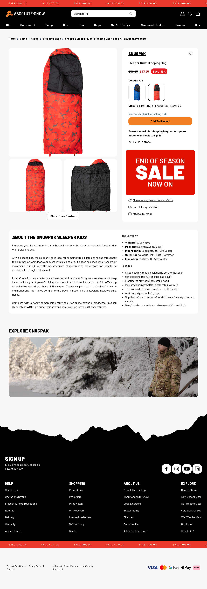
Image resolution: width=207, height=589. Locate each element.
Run (81, 24)
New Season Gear (191, 496)
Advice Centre (13, 530)
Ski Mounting (76, 524)
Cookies (10, 569)
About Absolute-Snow (136, 496)
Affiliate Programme (135, 530)
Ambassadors (132, 524)
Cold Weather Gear (191, 510)
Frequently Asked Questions (21, 503)
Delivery (9, 517)
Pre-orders (75, 496)
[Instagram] (176, 469)
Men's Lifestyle (121, 24)
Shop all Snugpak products (130, 38)
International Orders (80, 517)
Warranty (10, 524)
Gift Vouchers (77, 510)
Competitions (189, 489)
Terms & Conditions (16, 566)
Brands (180, 24)
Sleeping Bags (52, 38)
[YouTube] (187, 469)
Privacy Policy (35, 566)
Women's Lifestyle (153, 24)
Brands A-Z (187, 530)
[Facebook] (166, 469)
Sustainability (131, 510)
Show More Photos (63, 216)
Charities (129, 517)
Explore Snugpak (29, 331)
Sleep (35, 38)
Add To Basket (160, 121)
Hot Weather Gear (191, 503)
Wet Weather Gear (191, 517)
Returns (9, 510)
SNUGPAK (137, 53)
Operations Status (15, 496)
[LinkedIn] (197, 469)
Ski (8, 24)
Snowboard (27, 24)
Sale (198, 24)
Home (12, 38)
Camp (49, 24)
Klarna (72, 530)
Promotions (76, 489)
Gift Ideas (186, 524)
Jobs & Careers (132, 503)
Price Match (76, 503)
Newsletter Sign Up (135, 489)
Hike (66, 24)
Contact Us (11, 489)
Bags (97, 24)
